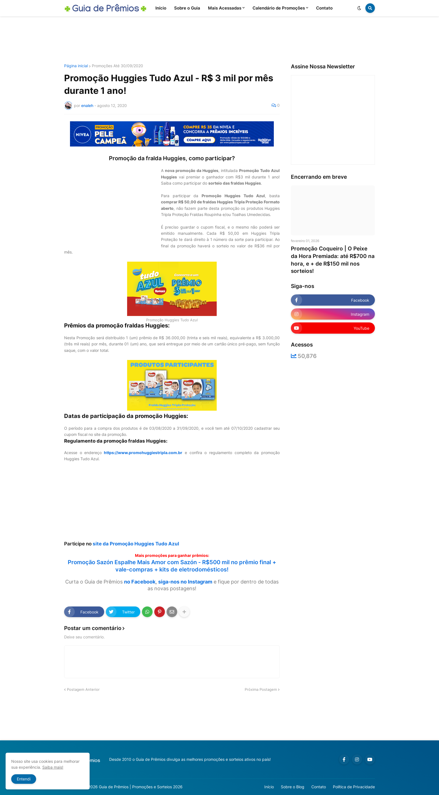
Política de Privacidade (354, 786)
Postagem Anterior (83, 689)
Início (269, 786)
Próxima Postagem (261, 689)
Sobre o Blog (292, 786)
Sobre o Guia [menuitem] (187, 8)
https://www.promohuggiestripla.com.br (143, 452)
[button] (359, 8)
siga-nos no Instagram (185, 582)
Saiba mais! (52, 767)
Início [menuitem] (160, 8)
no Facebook (139, 582)
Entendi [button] (24, 779)
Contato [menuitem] (324, 8)
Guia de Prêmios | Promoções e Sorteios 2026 (141, 786)
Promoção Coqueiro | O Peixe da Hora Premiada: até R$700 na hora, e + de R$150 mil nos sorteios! (333, 259)
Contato (318, 786)
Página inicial (76, 66)
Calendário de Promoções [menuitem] (279, 8)
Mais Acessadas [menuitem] (224, 8)
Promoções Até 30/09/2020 (117, 66)
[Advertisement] (219, 40)
